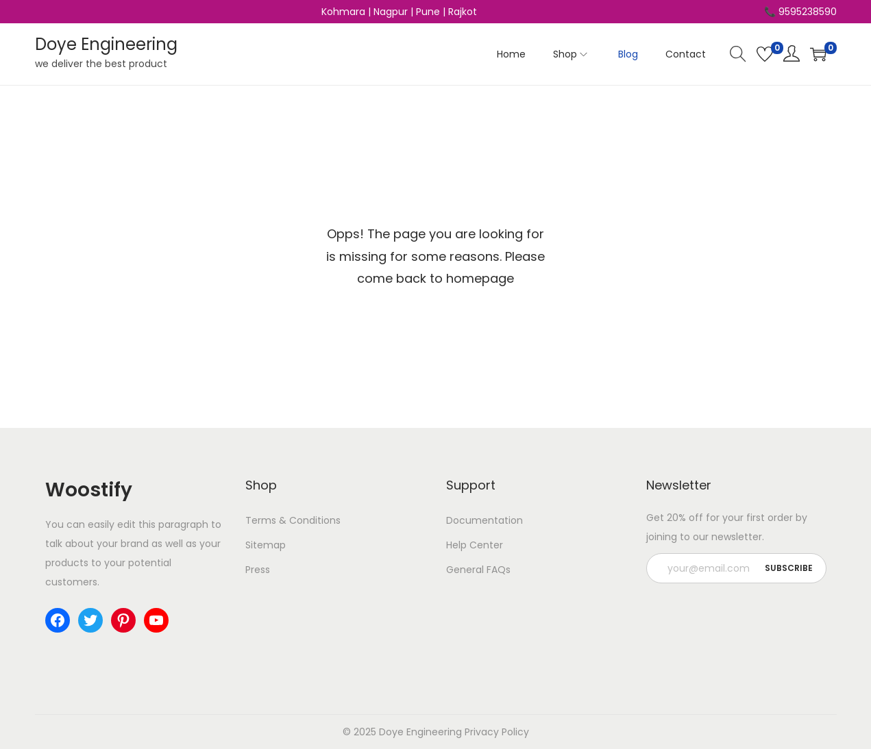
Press (257, 569)
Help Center (474, 545)
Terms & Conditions (293, 520)
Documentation (484, 520)
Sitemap (265, 545)
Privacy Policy (497, 732)
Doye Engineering (106, 44)
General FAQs (478, 569)
